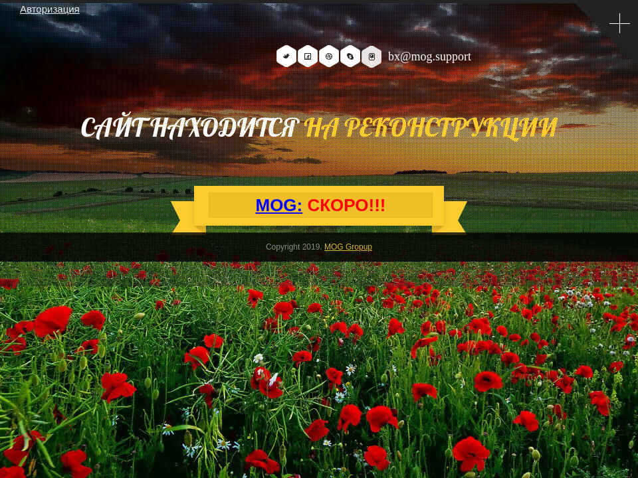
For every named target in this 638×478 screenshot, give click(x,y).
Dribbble (329, 56)
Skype (350, 56)
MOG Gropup (348, 247)
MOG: (278, 205)
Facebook (308, 56)
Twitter (286, 56)
